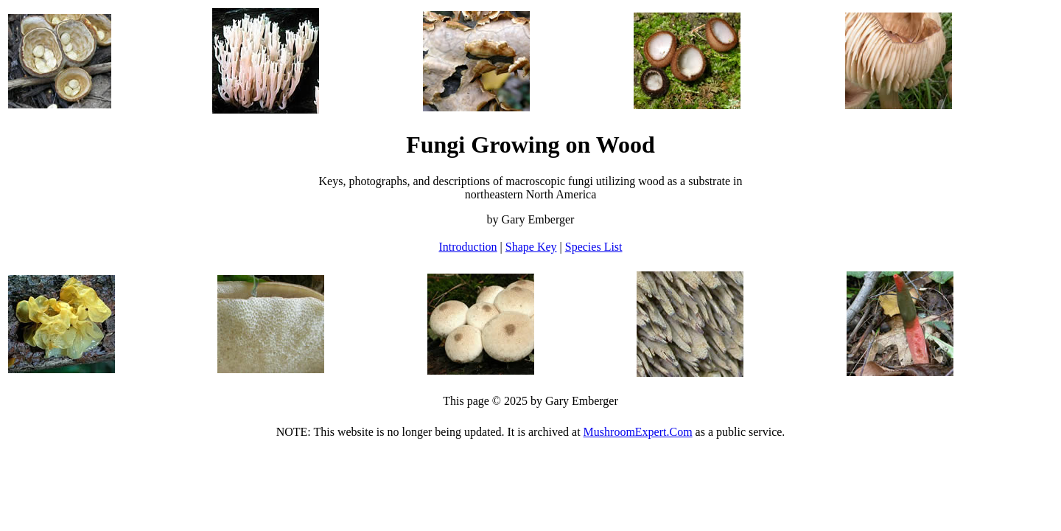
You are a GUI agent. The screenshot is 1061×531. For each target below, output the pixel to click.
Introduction (467, 246)
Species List (594, 246)
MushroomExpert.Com (638, 432)
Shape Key (531, 246)
